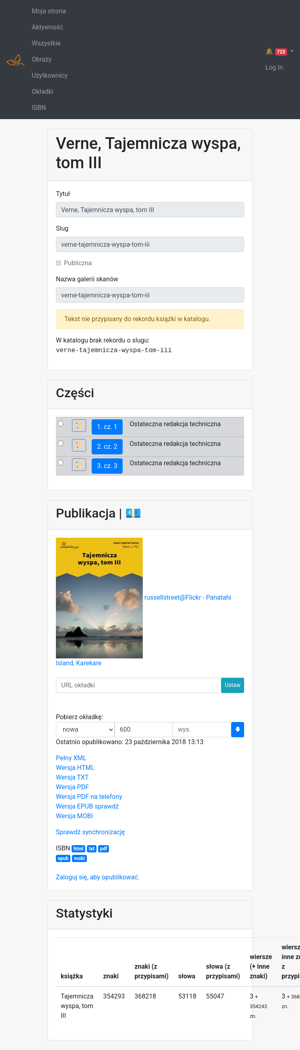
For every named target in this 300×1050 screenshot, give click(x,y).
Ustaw (232, 685)
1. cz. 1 (107, 427)
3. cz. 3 (107, 466)
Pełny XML (71, 758)
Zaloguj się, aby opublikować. (98, 877)
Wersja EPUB (74, 806)
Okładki (42, 91)
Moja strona (49, 11)
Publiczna (78, 263)
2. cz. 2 (107, 446)
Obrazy (41, 59)
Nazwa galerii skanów (87, 279)
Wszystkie (46, 43)
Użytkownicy (50, 75)
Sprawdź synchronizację (90, 832)
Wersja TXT (72, 777)
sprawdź (107, 806)
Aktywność (47, 27)
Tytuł (63, 194)
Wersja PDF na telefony (89, 796)
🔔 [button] (277, 51)
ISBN (39, 107)
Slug (62, 228)
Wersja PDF (72, 787)
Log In (274, 67)
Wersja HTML (75, 768)
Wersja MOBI (74, 816)
